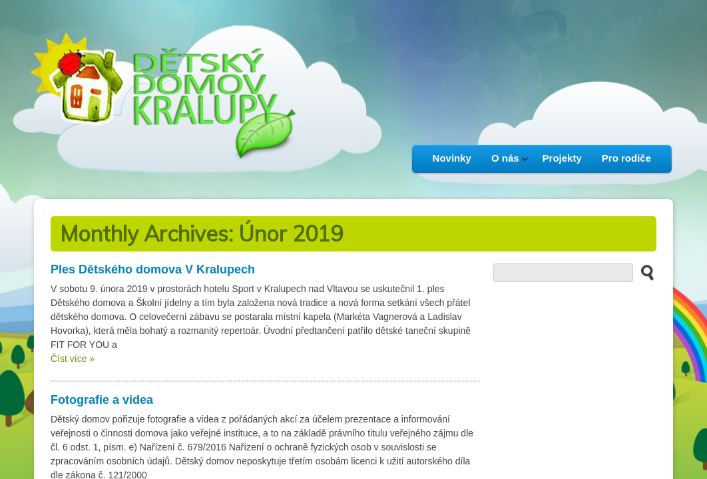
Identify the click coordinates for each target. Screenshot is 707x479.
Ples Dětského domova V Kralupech (153, 269)
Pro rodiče (626, 158)
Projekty (562, 158)
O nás (505, 162)
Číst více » (73, 358)
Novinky (452, 158)
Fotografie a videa (102, 399)
